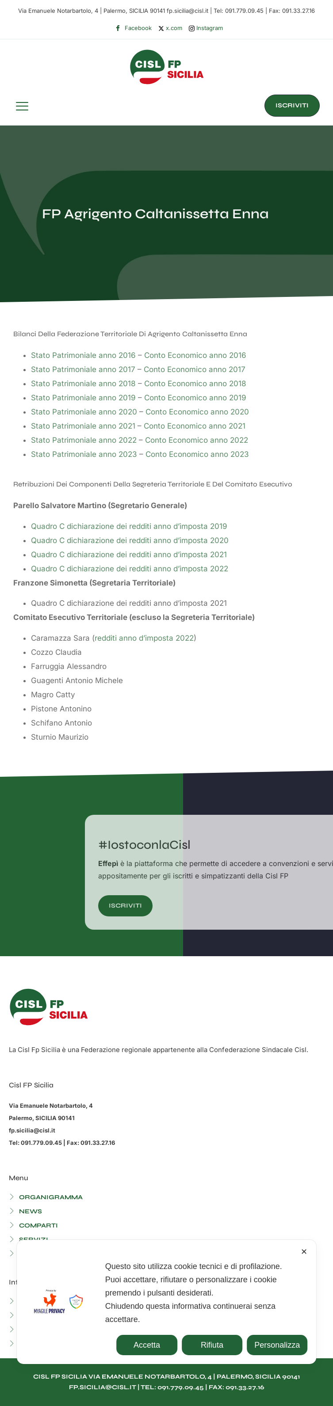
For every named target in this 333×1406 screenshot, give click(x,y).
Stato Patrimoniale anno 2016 (83, 355)
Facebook (133, 28)
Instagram (206, 28)
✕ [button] (304, 1251)
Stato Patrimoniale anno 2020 (84, 411)
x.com (170, 27)
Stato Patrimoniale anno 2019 (83, 397)
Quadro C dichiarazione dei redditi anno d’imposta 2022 (129, 568)
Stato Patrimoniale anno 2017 (83, 369)
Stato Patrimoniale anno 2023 (84, 454)
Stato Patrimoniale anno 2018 (83, 383)
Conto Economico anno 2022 (196, 440)
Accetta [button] (147, 1345)
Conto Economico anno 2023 (197, 454)
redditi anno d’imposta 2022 (144, 638)
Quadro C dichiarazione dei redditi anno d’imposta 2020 (130, 540)
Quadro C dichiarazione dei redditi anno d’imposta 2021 (129, 554)
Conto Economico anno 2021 (194, 426)
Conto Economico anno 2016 (195, 355)
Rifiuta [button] (212, 1345)
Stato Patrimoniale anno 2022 (84, 440)
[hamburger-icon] (22, 107)
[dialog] (167, 1302)
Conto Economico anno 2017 (194, 369)
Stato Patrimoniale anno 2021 (83, 426)
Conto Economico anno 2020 (197, 411)
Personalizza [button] (277, 1345)
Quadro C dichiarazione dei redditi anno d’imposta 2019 (129, 526)
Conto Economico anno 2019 (195, 397)
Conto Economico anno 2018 (195, 383)
